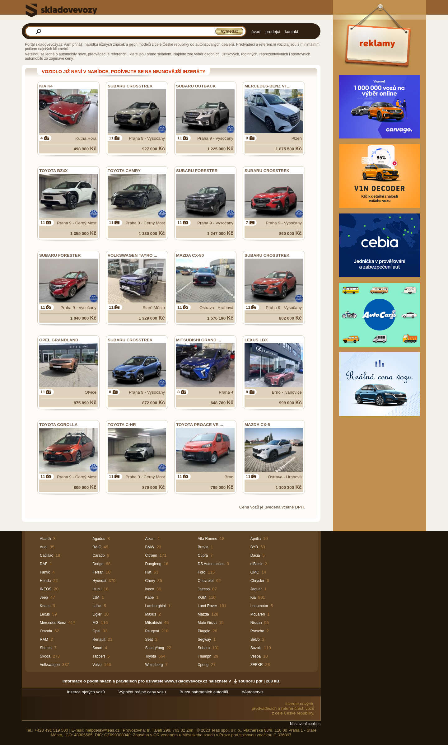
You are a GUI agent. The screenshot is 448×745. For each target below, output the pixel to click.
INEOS (45, 589)
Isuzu (96, 589)
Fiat (148, 572)
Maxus (150, 614)
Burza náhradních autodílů (204, 692)
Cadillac (46, 555)
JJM (95, 597)
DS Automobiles (211, 564)
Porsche (257, 631)
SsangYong (154, 648)
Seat (149, 639)
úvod (255, 31)
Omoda (46, 631)
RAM (44, 639)
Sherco (46, 648)
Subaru (204, 648)
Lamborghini (155, 606)
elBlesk (256, 564)
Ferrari (97, 572)
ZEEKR (256, 665)
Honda (45, 581)
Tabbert (98, 656)
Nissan (256, 623)
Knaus (45, 606)
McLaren (257, 614)
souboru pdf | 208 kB (258, 681)
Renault (98, 639)
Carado (98, 555)
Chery (150, 581)
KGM (202, 597)
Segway (204, 639)
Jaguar (256, 589)
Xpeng (203, 665)
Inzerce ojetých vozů (86, 692)
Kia (253, 597)
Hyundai (99, 581)
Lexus (45, 614)
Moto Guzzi (207, 623)
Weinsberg (154, 665)
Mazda (203, 614)
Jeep (44, 597)
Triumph (205, 656)
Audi (43, 547)
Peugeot (152, 631)
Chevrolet (206, 581)
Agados (98, 538)
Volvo (96, 665)
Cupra (203, 555)
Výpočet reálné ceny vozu (142, 692)
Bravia (203, 547)
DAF (43, 564)
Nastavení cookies (305, 724)
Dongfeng (153, 564)
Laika (96, 606)
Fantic (45, 572)
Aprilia (255, 538)
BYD (254, 547)
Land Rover (207, 606)
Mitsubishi (153, 623)
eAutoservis (253, 692)
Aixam (150, 538)
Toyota (150, 656)
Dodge (97, 564)
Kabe (149, 597)
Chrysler (257, 581)
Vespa (255, 656)
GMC (254, 572)
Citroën (151, 555)
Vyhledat (229, 31)
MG (95, 623)
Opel (96, 631)
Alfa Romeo (207, 538)
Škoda (45, 656)
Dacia (255, 555)
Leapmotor (259, 606)
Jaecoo (204, 589)
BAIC (96, 547)
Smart (97, 648)
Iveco (149, 589)
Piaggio (204, 631)
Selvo (255, 639)
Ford (202, 572)
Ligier (96, 614)
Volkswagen (50, 665)
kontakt (291, 31)
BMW (149, 547)
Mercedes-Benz (53, 623)
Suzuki (256, 648)
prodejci (272, 31)
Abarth (45, 538)
